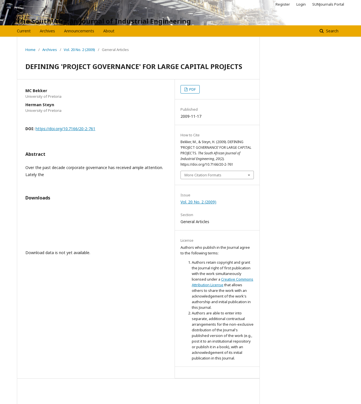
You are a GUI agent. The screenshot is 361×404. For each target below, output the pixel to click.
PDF (192, 89)
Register (283, 4)
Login (301, 4)
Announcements (79, 31)
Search (331, 31)
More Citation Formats (202, 174)
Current (24, 31)
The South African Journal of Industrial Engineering (104, 21)
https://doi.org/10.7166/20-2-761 (65, 128)
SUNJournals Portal (328, 4)
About (109, 31)
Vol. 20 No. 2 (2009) (79, 49)
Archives (47, 31)
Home (30, 49)
